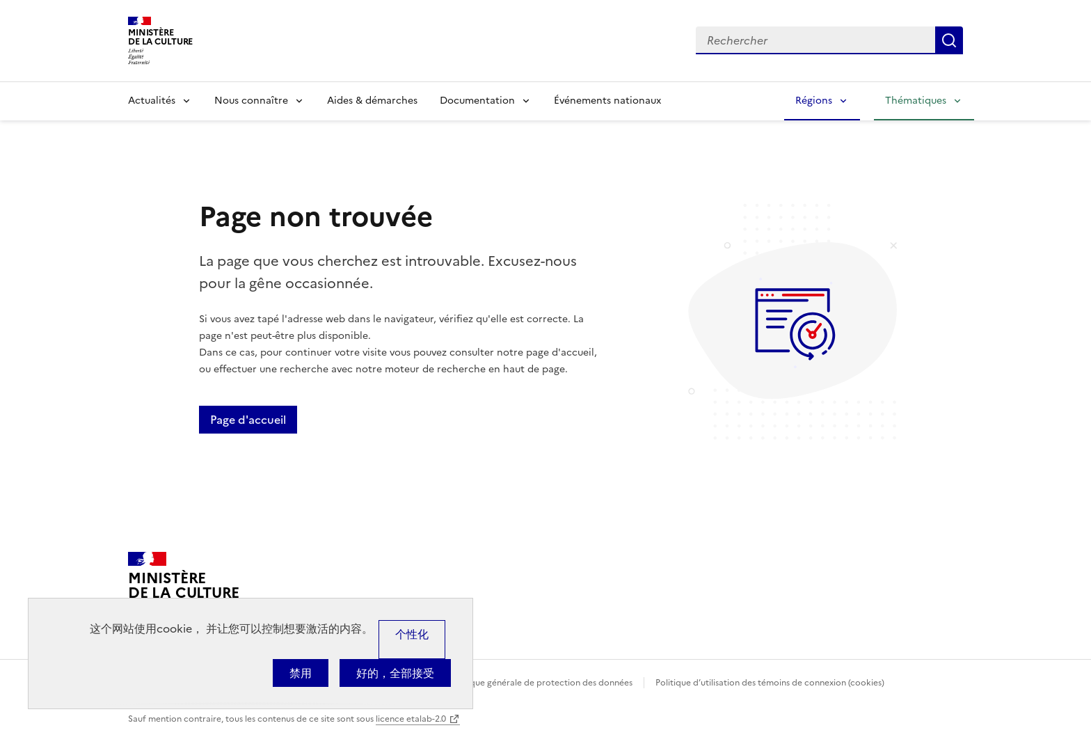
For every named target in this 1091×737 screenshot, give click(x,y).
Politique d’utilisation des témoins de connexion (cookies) (769, 682)
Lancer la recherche (949, 40)
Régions (813, 100)
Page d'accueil (248, 419)
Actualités (151, 100)
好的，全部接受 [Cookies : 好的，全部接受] (395, 673)
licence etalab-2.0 (411, 719)
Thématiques (915, 100)
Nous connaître (251, 100)
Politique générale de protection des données (540, 682)
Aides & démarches (372, 100)
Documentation (477, 100)
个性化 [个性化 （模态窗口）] (412, 634)
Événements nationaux (607, 100)
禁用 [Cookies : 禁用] (300, 673)
